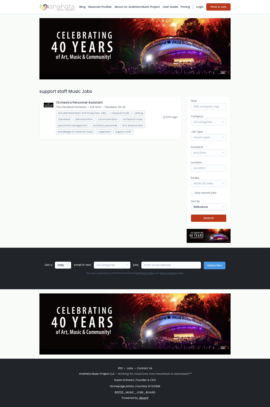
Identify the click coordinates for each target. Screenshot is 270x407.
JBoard (143, 398)
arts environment (132, 125)
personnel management (73, 125)
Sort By (195, 201)
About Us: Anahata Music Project (137, 7)
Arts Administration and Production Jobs (82, 113)
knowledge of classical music (75, 132)
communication (108, 119)
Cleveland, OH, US (115, 107)
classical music (120, 113)
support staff (123, 132)
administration (84, 119)
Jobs (130, 368)
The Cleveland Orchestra (71, 107)
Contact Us (144, 368)
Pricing (185, 7)
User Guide (170, 7)
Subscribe (214, 265)
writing (139, 113)
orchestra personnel (105, 125)
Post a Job (218, 7)
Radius (195, 178)
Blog (82, 7)
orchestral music (133, 119)
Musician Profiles (100, 7)
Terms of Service (168, 273)
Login (200, 7)
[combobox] (208, 122)
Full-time (95, 107)
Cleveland (64, 119)
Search (209, 218)
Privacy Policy (147, 273)
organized (104, 132)
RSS (120, 368)
